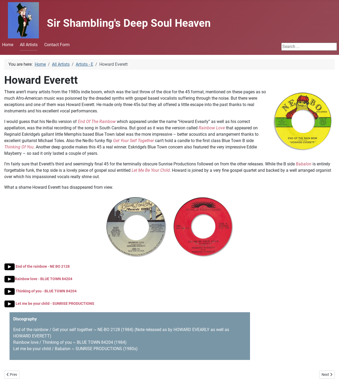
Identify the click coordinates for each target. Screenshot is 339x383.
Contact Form (57, 44)
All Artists (29, 44)
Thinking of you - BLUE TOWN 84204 (40, 291)
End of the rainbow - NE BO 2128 (37, 266)
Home (7, 44)
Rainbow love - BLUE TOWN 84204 (38, 279)
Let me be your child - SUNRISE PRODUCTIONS (49, 303)
